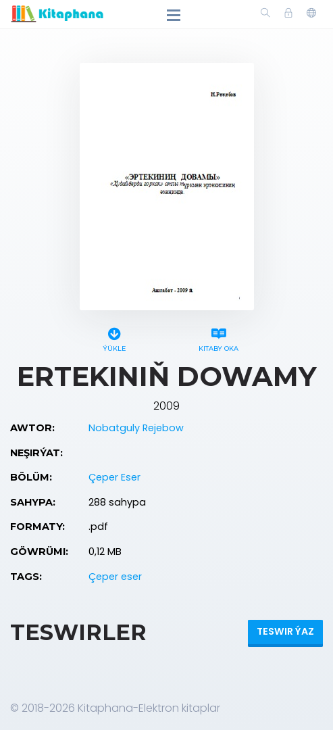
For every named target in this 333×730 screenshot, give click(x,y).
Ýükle (114, 337)
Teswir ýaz (285, 631)
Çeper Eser (114, 477)
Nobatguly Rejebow (136, 428)
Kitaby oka (219, 337)
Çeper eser (115, 576)
